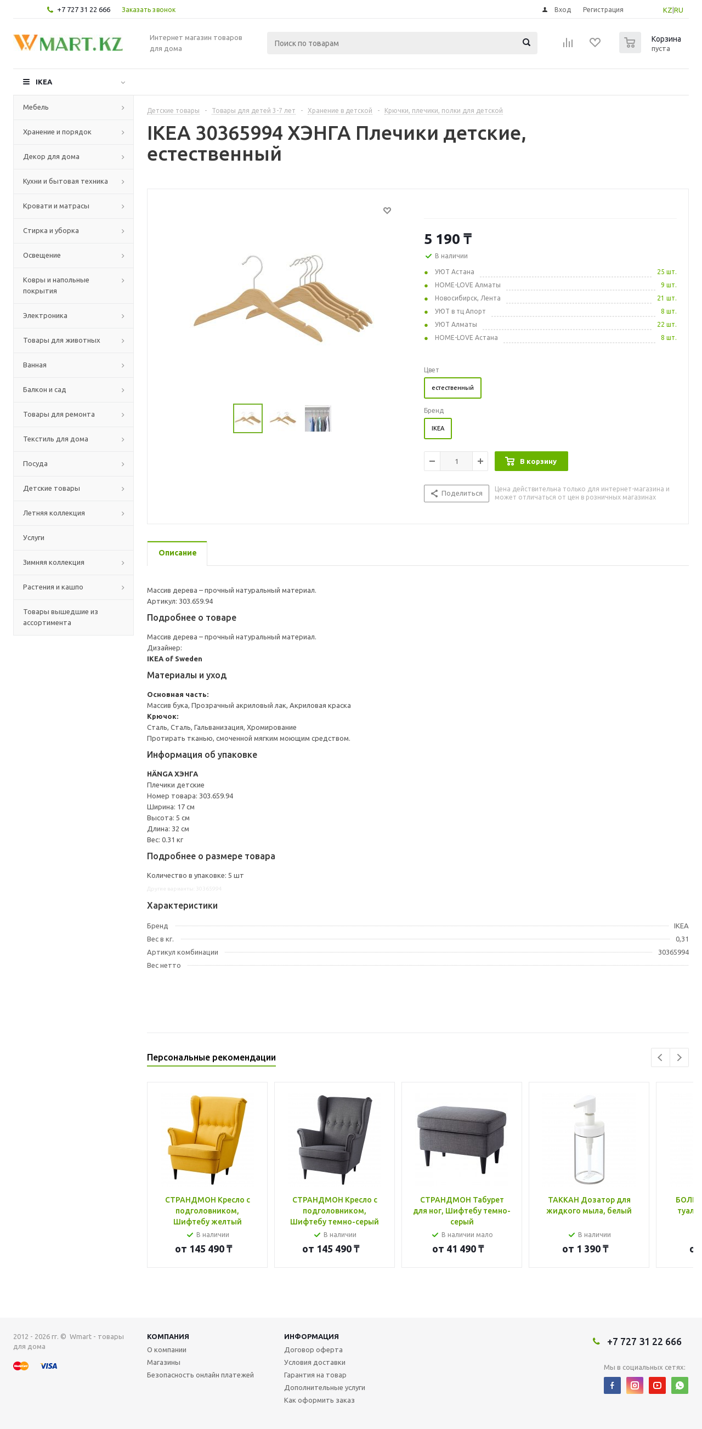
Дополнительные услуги (324, 1387)
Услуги (33, 537)
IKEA (44, 82)
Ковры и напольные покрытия (56, 285)
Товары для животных (61, 340)
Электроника (45, 315)
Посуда (35, 463)
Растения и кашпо (53, 587)
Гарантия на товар (315, 1375)
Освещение (42, 255)
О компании (166, 1349)
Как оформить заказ (319, 1400)
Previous (661, 1057)
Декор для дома (51, 156)
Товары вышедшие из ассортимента (60, 617)
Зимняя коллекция (53, 562)
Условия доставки (315, 1362)
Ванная (35, 364)
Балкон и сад (44, 389)
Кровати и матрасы (56, 205)
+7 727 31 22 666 (83, 9)
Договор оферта (313, 1349)
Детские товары (51, 488)
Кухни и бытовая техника (65, 181)
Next (679, 1057)
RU (678, 10)
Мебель (36, 107)
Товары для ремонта (59, 414)
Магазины (163, 1362)
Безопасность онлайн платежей (200, 1375)
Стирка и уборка (51, 230)
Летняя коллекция (54, 513)
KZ (667, 10)
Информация (311, 1336)
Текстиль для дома (55, 439)
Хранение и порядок (57, 131)
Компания (168, 1336)
